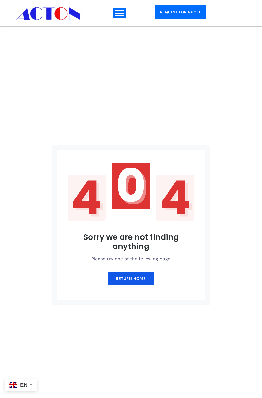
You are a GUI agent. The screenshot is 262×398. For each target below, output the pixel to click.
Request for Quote (180, 12)
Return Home (131, 278)
